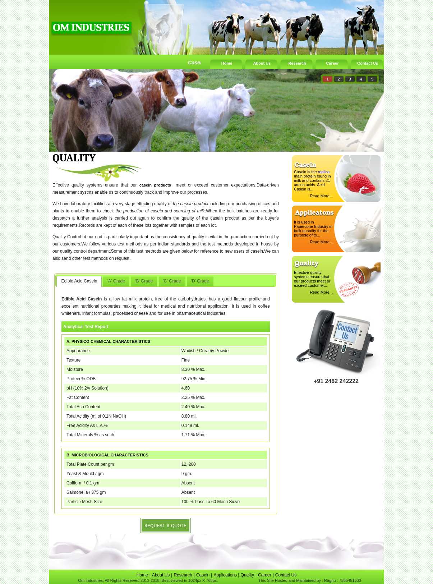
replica (324, 172)
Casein (202, 575)
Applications (225, 575)
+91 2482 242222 (336, 381)
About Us (262, 63)
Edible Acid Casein (79, 281)
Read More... (321, 196)
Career (332, 63)
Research (297, 63)
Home (226, 63)
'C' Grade (172, 281)
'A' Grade (116, 281)
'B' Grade (144, 281)
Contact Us (367, 63)
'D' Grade (200, 281)
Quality (247, 575)
